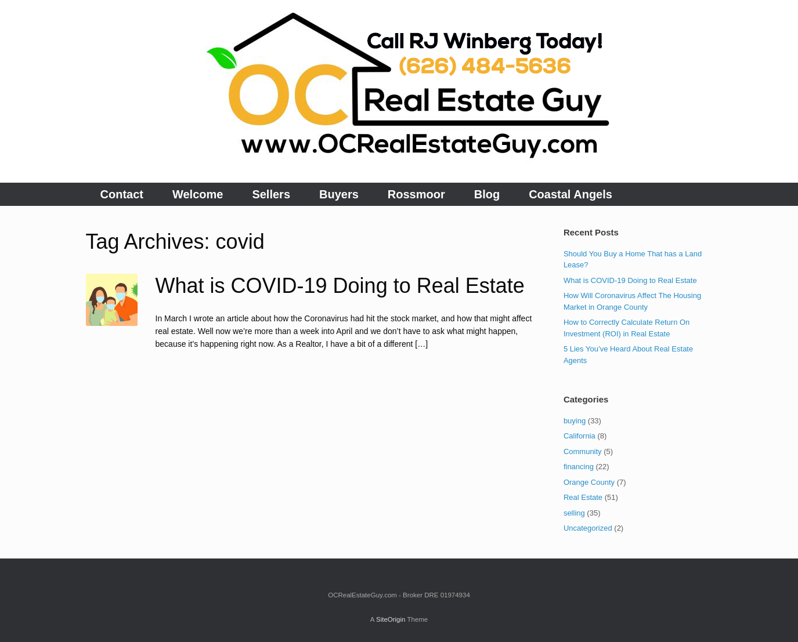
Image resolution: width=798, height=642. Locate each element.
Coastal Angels (570, 194)
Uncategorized (588, 528)
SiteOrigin (391, 619)
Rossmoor (416, 194)
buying (575, 420)
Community (583, 451)
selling (574, 513)
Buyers (339, 194)
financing (579, 466)
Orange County (589, 482)
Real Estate (583, 497)
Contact (121, 194)
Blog (487, 194)
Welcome (197, 194)
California (579, 435)
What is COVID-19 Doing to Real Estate (340, 286)
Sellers (271, 194)
